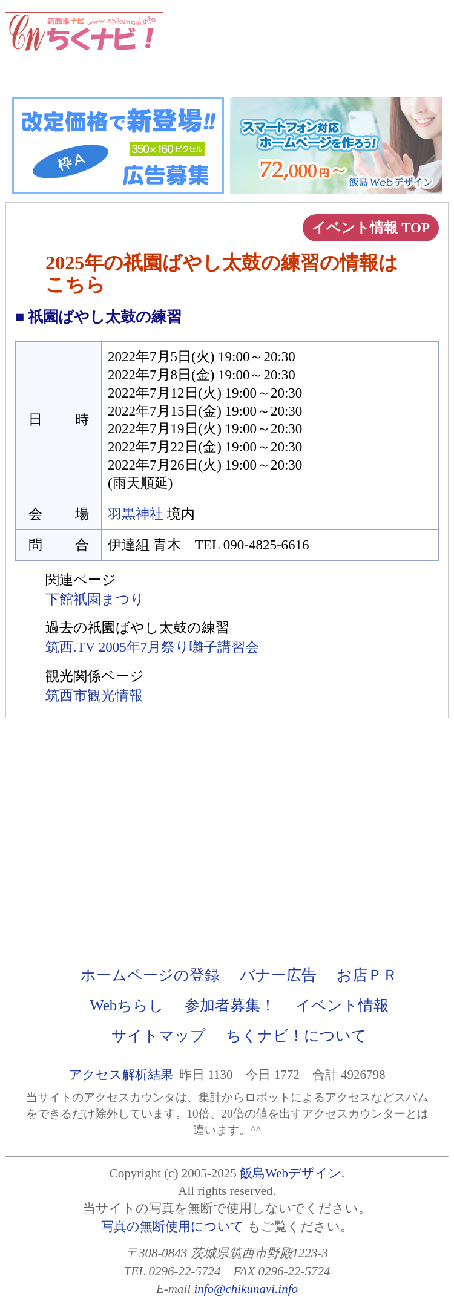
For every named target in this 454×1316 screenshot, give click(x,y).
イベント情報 (342, 1005)
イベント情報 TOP (371, 227)
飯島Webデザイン (290, 1173)
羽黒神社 (135, 514)
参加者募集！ (230, 1005)
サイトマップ (158, 1035)
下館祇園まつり (95, 599)
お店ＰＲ (367, 975)
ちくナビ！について (296, 1035)
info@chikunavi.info (246, 1289)
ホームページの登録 (150, 975)
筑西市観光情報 (94, 695)
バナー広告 (278, 975)
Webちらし (127, 1005)
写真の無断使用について (172, 1226)
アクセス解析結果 (121, 1074)
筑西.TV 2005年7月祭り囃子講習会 (152, 647)
